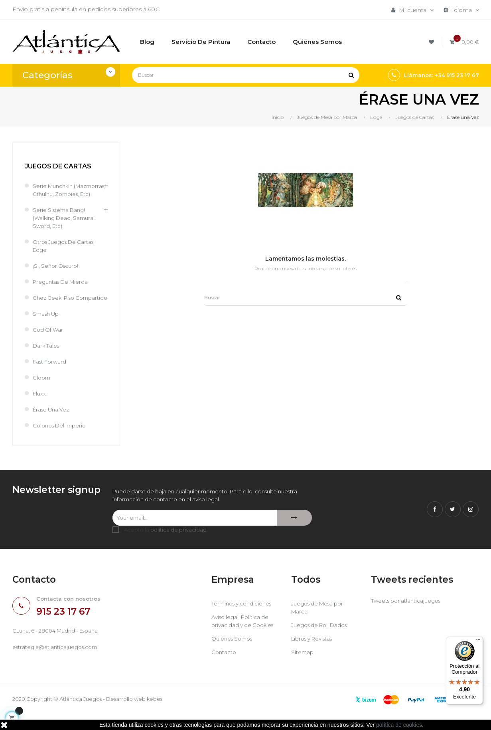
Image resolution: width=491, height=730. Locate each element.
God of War (49, 345)
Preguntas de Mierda (63, 289)
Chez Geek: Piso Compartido (55, 309)
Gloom (42, 393)
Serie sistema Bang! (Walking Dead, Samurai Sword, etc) (65, 225)
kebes (167, 716)
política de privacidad (178, 547)
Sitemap (303, 669)
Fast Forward (51, 377)
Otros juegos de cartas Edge (66, 253)
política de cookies (399, 725)
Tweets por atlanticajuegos (408, 617)
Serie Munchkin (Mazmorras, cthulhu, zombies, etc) (62, 194)
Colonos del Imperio (62, 441)
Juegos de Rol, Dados (322, 642)
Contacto (224, 669)
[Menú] (478, 641)
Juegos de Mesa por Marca (320, 624)
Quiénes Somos (233, 655)
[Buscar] (245, 75)
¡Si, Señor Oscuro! (57, 273)
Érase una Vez (52, 425)
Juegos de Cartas (58, 166)
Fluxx (40, 409)
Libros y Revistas (314, 655)
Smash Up (47, 329)
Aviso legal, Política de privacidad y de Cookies (244, 638)
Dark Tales (47, 361)
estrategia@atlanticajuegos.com (57, 664)
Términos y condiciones (244, 620)
